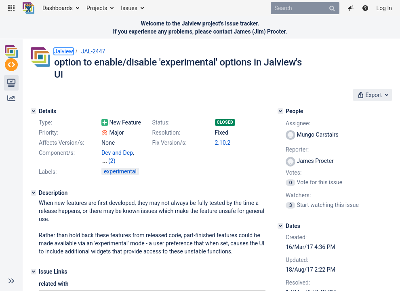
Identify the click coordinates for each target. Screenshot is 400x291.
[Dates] (280, 226)
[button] (11, 8)
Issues (129, 8)
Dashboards (57, 8)
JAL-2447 (93, 51)
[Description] (33, 185)
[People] (280, 111)
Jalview (63, 51)
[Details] (33, 111)
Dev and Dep (117, 153)
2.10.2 (223, 142)
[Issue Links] (33, 263)
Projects (96, 8)
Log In (384, 8)
